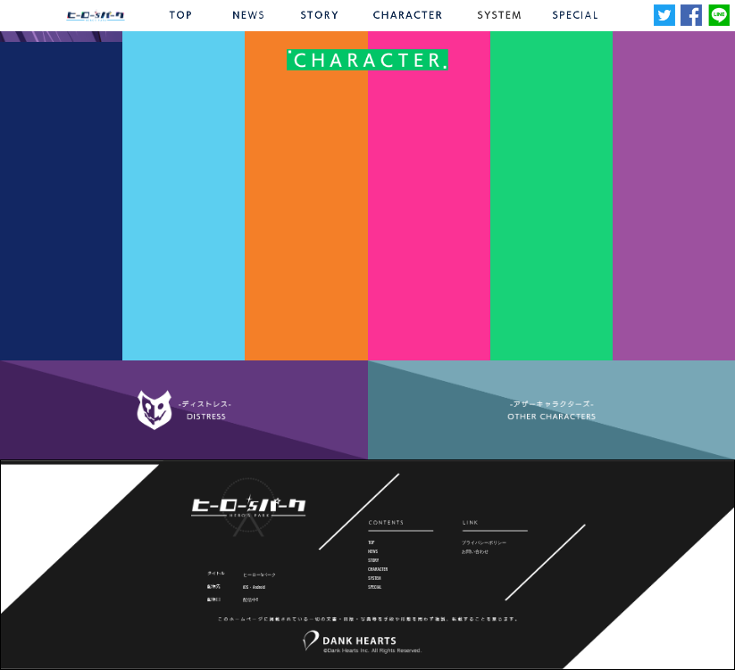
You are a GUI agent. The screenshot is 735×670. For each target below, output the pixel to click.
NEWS (373, 551)
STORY (373, 560)
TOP (371, 542)
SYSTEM (374, 578)
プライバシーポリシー (484, 542)
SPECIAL (374, 586)
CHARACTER (378, 569)
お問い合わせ (475, 551)
